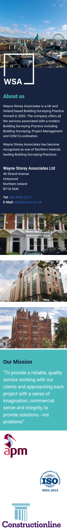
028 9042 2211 (20, 197)
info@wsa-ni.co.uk (28, 202)
